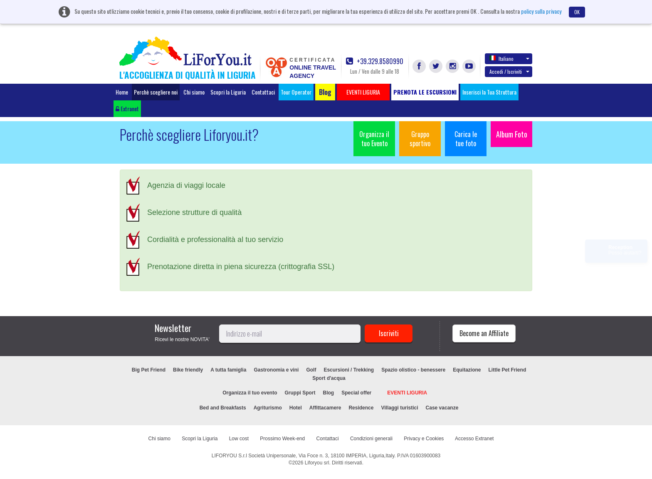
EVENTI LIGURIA (407, 393)
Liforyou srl (317, 463)
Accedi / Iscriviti (509, 71)
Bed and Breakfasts (223, 408)
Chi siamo (194, 91)
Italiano (509, 58)
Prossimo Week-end (282, 439)
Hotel (295, 408)
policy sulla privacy (541, 11)
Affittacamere (325, 408)
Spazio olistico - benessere (413, 370)
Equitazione (467, 370)
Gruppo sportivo (420, 138)
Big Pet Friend (148, 370)
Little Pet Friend (507, 370)
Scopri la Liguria (228, 91)
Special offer (356, 393)
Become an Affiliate (484, 333)
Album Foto (511, 134)
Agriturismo (268, 408)
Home (122, 91)
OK (577, 11)
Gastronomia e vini (276, 370)
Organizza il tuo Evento (374, 138)
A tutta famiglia (228, 370)
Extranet (127, 108)
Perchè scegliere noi (156, 91)
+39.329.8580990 (374, 61)
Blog (328, 393)
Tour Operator (296, 91)
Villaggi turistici (399, 408)
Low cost (239, 439)
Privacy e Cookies (424, 439)
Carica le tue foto (465, 138)
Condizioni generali (371, 439)
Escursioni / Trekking (349, 370)
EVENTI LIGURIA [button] (363, 91)
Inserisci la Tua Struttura (489, 91)
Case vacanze (442, 408)
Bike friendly (188, 370)
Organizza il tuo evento (249, 393)
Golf (311, 370)
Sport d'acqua (329, 378)
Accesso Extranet (474, 439)
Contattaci (263, 91)
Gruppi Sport (300, 393)
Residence (360, 408)
